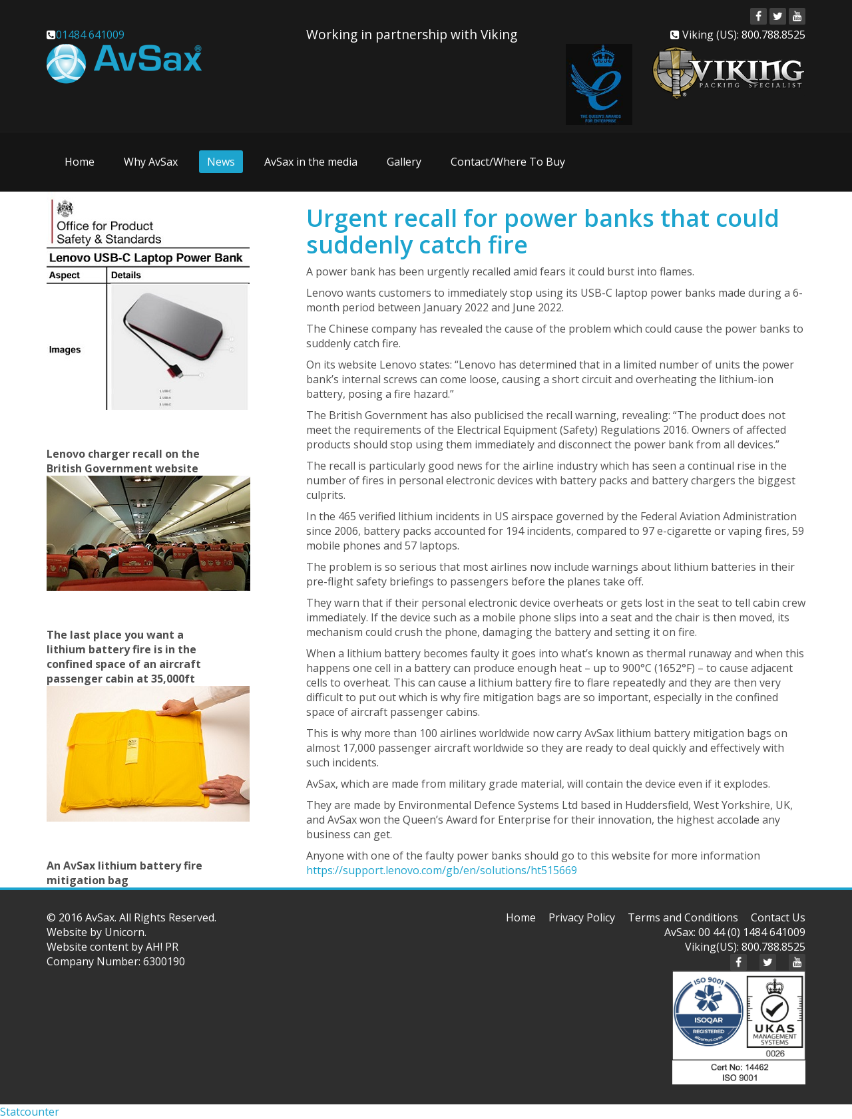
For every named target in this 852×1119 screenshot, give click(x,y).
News (221, 161)
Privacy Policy (581, 917)
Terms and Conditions (683, 917)
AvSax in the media (310, 161)
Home (80, 161)
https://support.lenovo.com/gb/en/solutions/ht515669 (441, 870)
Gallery (404, 161)
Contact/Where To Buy (508, 161)
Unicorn (124, 932)
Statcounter (29, 1111)
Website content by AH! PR (112, 946)
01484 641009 (90, 34)
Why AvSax (151, 161)
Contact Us (778, 917)
